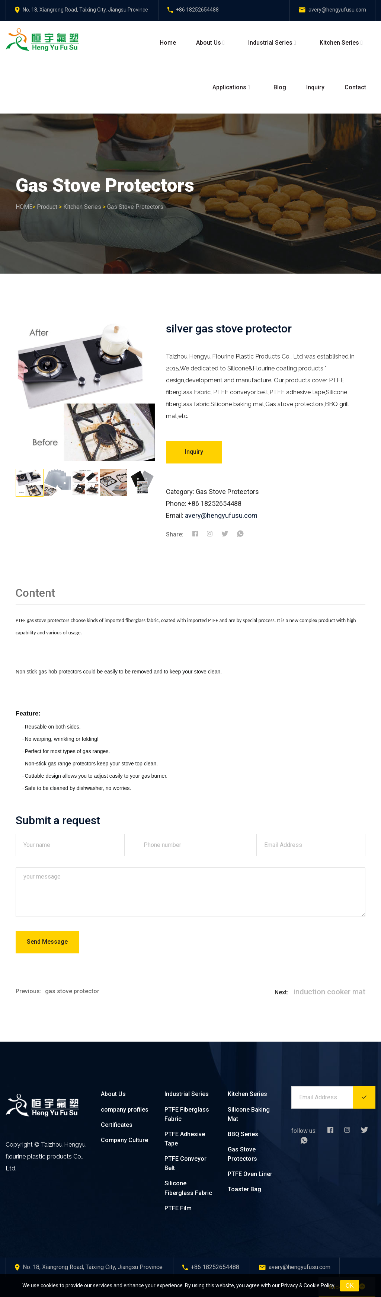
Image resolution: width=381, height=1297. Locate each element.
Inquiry (315, 87)
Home (168, 42)
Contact (355, 87)
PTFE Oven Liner (250, 1174)
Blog (279, 87)
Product (47, 206)
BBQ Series (243, 1134)
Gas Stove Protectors (135, 206)
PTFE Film (178, 1208)
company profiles (124, 1109)
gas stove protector (72, 991)
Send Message (47, 941)
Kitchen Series (339, 42)
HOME (24, 206)
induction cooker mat (329, 991)
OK (349, 1285)
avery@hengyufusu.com (221, 515)
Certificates (116, 1124)
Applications (229, 87)
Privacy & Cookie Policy (307, 1285)
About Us (208, 42)
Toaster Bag (244, 1189)
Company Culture (124, 1140)
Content (35, 592)
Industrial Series (270, 42)
